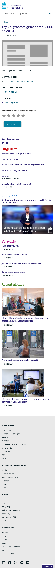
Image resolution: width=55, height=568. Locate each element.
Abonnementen (8, 554)
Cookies (5, 540)
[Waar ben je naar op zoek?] (27, 14)
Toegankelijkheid (8, 543)
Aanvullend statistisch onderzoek (14, 445)
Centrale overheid (9, 474)
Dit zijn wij (6, 507)
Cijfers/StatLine (8, 431)
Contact (4, 500)
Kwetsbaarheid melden (11, 547)
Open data (5, 437)
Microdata (5, 441)
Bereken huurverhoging (11, 434)
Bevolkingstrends (12, 103)
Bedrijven (5, 470)
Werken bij (6, 514)
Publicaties (6, 452)
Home (6, 22)
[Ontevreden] (9, 115)
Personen (5, 481)
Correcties (5, 521)
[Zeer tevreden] (24, 115)
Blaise (4, 458)
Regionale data (7, 448)
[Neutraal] (14, 115)
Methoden (6, 455)
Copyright (5, 536)
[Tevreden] (19, 115)
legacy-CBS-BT (11, 92)
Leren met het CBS (9, 517)
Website (5, 533)
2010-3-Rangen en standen (21, 81)
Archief (4, 550)
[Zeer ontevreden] (4, 115)
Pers (3, 503)
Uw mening (47, 566)
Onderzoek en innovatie (11, 510)
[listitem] (2, 143)
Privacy (4, 484)
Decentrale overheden (10, 477)
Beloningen (6, 488)
